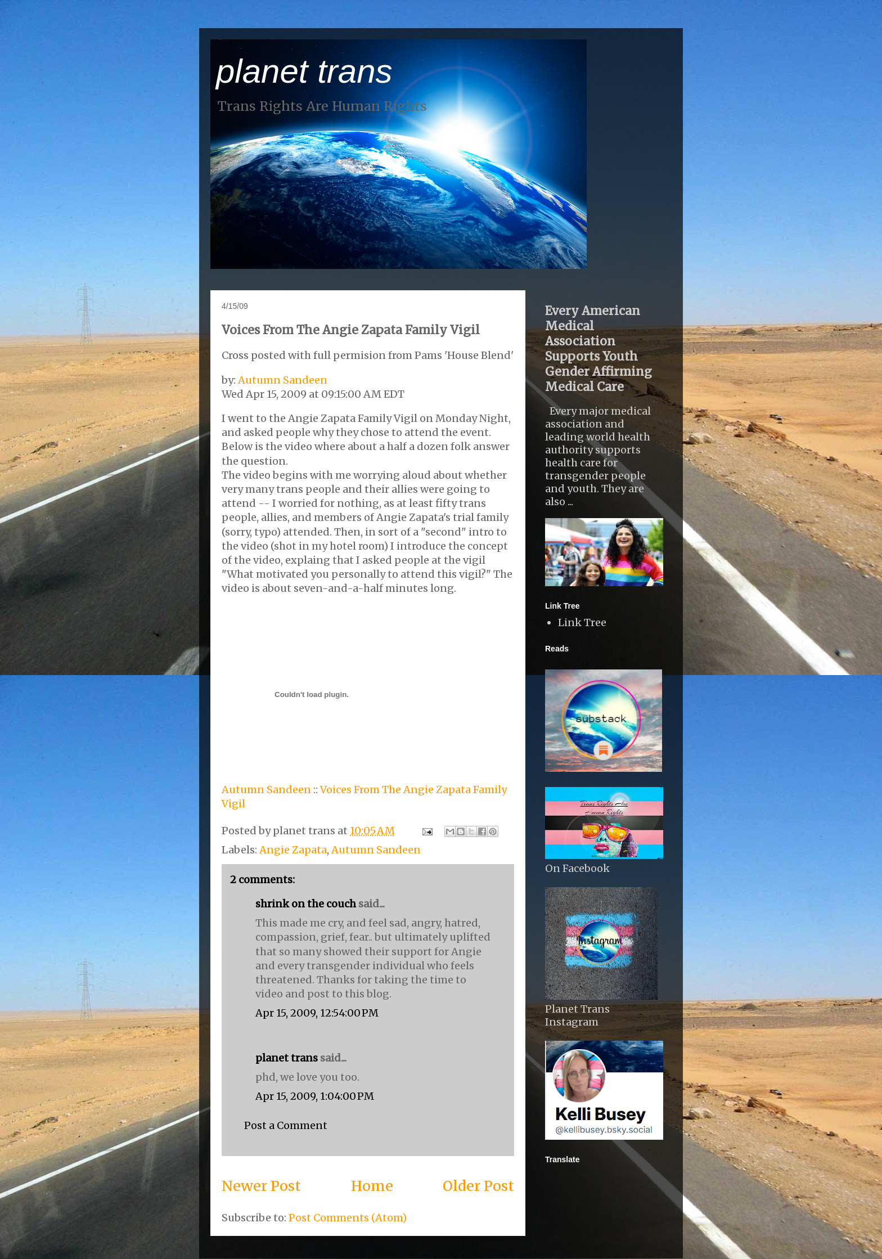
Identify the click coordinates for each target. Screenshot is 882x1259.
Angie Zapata (293, 849)
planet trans (304, 71)
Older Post (478, 1186)
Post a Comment (285, 1125)
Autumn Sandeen (282, 380)
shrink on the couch (305, 903)
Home (372, 1186)
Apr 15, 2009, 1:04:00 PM (314, 1096)
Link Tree (582, 622)
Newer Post (261, 1186)
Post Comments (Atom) (348, 1217)
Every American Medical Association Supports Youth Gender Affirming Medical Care (598, 348)
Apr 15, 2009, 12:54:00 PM (317, 1012)
